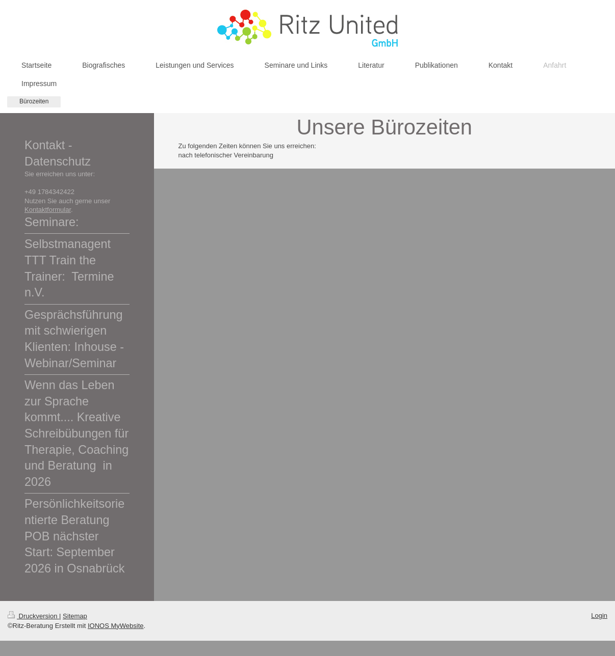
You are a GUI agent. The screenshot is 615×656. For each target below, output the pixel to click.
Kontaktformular (47, 209)
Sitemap (75, 616)
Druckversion (33, 616)
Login (599, 615)
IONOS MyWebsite (116, 626)
